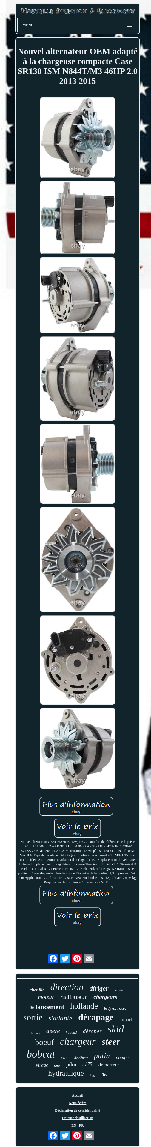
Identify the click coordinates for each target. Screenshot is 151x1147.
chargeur (78, 1041)
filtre (92, 1075)
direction (67, 987)
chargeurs (105, 997)
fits (104, 1075)
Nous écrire (78, 1103)
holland (71, 1032)
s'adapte (61, 1018)
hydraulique (66, 1073)
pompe (122, 1057)
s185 (64, 1058)
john (71, 1065)
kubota (35, 1033)
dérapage (95, 1017)
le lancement (46, 1007)
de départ (81, 1058)
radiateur (73, 997)
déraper (92, 1031)
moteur (46, 997)
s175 (87, 1065)
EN (73, 1125)
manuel (126, 1019)
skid (116, 1029)
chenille (37, 989)
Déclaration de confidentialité (77, 1110)
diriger (99, 988)
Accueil (77, 1095)
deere (53, 1031)
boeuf (44, 1042)
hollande (84, 1006)
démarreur (108, 1065)
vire (57, 1066)
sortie (32, 1017)
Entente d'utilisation (77, 1118)
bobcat (41, 1054)
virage (42, 1065)
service (120, 990)
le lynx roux (115, 1008)
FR (81, 1125)
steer (111, 1041)
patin (102, 1055)
